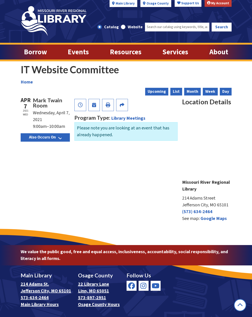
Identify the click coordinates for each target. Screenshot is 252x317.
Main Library (125, 3)
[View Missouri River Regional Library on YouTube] (156, 286)
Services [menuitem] (175, 52)
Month (192, 91)
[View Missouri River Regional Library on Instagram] (144, 286)
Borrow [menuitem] (35, 52)
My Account (218, 3)
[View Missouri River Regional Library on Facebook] (132, 286)
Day (225, 91)
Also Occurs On (45, 137)
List (176, 91)
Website (135, 27)
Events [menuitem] (78, 52)
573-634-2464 (35, 298)
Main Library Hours (40, 304)
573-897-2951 (92, 298)
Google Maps (214, 218)
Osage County (158, 3)
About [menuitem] (218, 52)
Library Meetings (128, 118)
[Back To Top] (240, 305)
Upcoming (157, 91)
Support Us (188, 3)
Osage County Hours (99, 304)
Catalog (111, 27)
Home (27, 82)
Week (210, 91)
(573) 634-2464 (197, 212)
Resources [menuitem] (126, 52)
